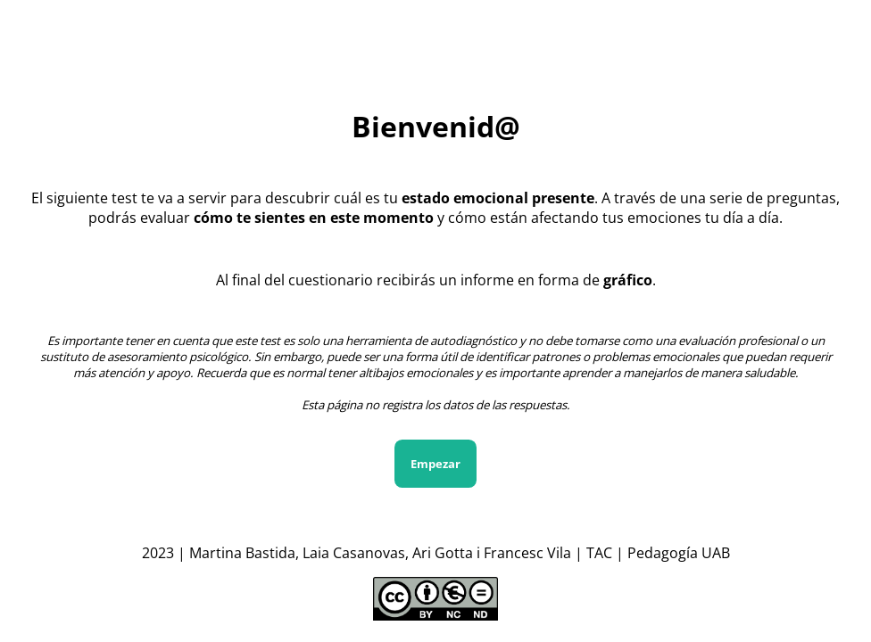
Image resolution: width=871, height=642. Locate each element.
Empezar (435, 464)
